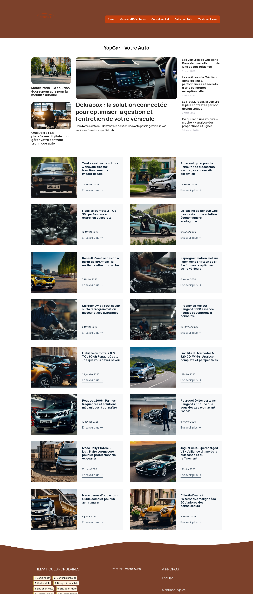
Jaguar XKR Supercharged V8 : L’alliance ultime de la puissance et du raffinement (199, 453)
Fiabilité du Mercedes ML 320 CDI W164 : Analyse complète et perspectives (199, 356)
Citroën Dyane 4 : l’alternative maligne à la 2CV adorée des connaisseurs (198, 500)
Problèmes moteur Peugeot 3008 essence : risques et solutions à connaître (198, 311)
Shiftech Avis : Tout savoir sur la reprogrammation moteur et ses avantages (101, 309)
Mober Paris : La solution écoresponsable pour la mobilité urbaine (50, 91)
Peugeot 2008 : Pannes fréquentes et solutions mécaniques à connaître (99, 404)
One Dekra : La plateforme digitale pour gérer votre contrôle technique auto (50, 137)
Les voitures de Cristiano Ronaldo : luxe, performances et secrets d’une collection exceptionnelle (200, 84)
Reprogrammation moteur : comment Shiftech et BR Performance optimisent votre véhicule (199, 263)
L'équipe (167, 578)
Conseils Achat (160, 19)
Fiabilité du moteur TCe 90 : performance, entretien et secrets (99, 214)
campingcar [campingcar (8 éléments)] (43, 577)
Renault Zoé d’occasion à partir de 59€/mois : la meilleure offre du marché (100, 261)
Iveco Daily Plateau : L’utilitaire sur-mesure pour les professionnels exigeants (99, 453)
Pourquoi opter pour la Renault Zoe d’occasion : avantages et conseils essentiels (198, 168)
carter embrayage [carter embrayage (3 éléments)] (66, 577)
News (111, 19)
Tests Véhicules (207, 19)
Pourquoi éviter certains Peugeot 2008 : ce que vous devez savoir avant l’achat (198, 406)
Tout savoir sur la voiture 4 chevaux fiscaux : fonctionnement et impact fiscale (100, 168)
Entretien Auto (183, 19)
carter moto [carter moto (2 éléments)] (44, 583)
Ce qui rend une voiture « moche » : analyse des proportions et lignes (200, 122)
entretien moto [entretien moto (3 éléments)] (68, 588)
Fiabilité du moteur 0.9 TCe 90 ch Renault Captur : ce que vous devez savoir (101, 356)
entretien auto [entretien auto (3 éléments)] (45, 588)
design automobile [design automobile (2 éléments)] (67, 583)
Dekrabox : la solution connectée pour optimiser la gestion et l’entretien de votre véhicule (121, 111)
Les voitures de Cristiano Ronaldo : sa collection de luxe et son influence (201, 63)
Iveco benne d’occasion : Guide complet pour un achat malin (100, 498)
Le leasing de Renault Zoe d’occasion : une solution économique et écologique (199, 216)
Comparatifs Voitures (133, 19)
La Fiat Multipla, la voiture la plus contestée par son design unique (200, 105)
